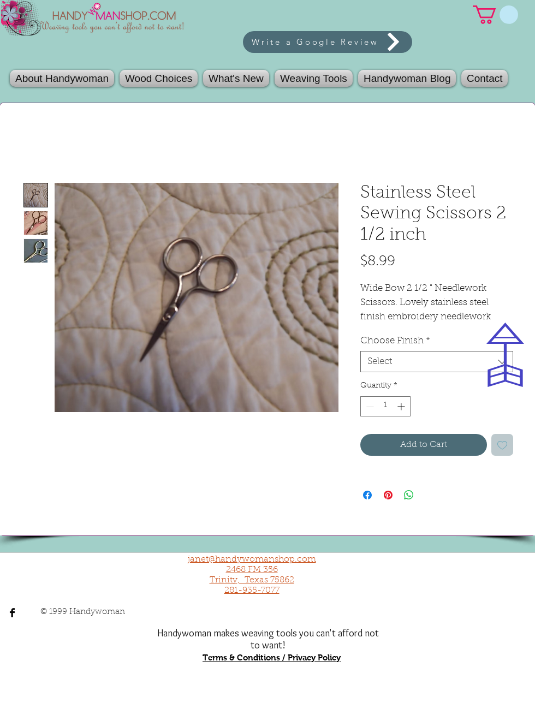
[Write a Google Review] (327, 42)
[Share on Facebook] (367, 495)
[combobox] (436, 361)
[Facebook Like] (425, 565)
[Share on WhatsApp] (408, 495)
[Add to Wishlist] (502, 445)
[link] (495, 14)
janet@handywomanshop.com (252, 559)
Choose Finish (395, 340)
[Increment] (402, 406)
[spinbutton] (385, 406)
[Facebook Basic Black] (12, 612)
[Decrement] (369, 406)
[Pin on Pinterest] (388, 495)
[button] (313, 78)
